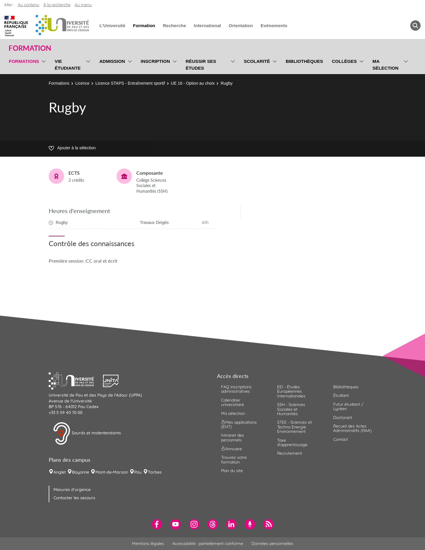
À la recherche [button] (57, 4)
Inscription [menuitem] (155, 61)
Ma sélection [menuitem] (385, 65)
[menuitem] (157, 524)
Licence (82, 83)
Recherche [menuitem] (174, 25)
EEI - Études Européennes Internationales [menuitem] (291, 391)
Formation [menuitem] (144, 25)
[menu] (42, 64)
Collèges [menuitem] (344, 61)
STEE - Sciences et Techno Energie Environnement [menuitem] (294, 427)
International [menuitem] (207, 25)
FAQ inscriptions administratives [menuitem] (236, 389)
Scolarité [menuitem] (257, 61)
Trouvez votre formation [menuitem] (234, 459)
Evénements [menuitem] (274, 25)
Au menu (83, 4)
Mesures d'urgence (72, 489)
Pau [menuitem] (138, 472)
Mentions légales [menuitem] (148, 543)
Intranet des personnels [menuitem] (232, 437)
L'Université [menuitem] (112, 25)
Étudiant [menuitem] (341, 395)
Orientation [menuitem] (241, 25)
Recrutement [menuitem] (289, 453)
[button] (76, 380)
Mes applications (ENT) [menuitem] (239, 424)
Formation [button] (30, 48)
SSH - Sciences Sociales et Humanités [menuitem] (291, 409)
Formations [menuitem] (24, 61)
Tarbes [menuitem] (155, 472)
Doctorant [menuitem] (342, 417)
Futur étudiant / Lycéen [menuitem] (348, 406)
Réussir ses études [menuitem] (201, 65)
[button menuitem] (415, 25)
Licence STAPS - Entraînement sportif (130, 83)
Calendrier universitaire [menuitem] (232, 402)
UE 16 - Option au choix (193, 83)
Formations (59, 83)
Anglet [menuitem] (59, 472)
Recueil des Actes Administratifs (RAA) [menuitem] (352, 428)
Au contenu (28, 4)
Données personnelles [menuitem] (272, 543)
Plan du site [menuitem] (232, 470)
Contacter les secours (74, 497)
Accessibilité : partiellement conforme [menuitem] (207, 543)
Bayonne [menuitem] (80, 472)
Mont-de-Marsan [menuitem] (111, 472)
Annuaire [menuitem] (231, 448)
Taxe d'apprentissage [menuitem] (292, 442)
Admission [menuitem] (112, 61)
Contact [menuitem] (340, 439)
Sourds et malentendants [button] (87, 433)
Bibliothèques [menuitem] (304, 61)
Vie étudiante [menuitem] (68, 65)
